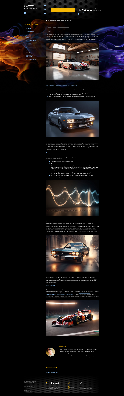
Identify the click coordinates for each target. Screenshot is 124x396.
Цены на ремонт (31, 12)
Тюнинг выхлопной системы (63, 27)
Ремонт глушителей (31, 47)
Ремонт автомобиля (31, 59)
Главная (49, 27)
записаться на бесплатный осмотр (63, 10)
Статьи (54, 27)
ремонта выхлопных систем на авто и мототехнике (59, 294)
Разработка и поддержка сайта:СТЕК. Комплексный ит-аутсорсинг (90, 383)
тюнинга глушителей (84, 293)
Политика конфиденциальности (86, 388)
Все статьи (28, 28)
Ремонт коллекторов (31, 40)
